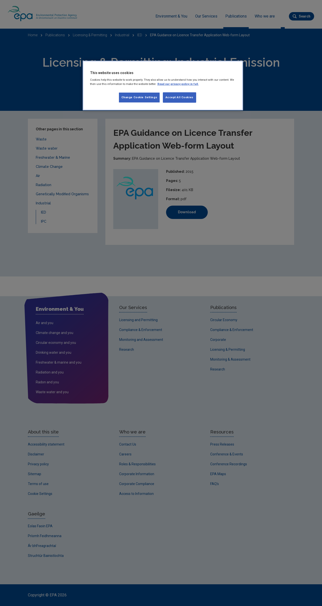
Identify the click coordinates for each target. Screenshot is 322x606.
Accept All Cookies (179, 97)
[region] (163, 86)
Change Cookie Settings (139, 97)
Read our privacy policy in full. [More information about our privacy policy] (178, 84)
